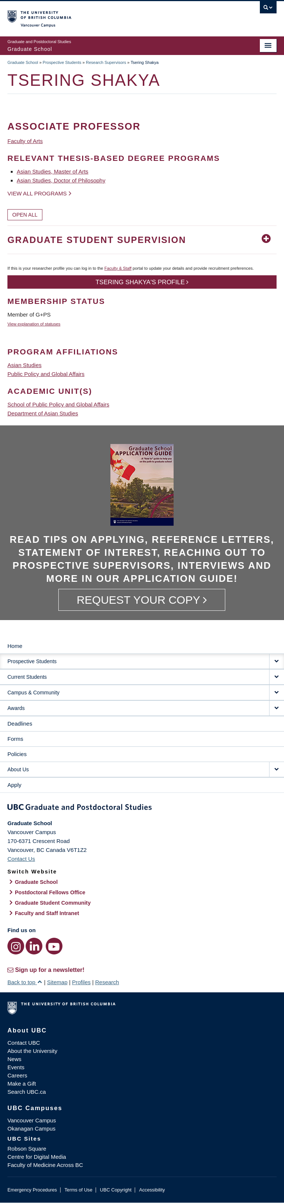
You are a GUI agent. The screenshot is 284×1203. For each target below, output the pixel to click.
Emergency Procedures (32, 1190)
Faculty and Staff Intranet (47, 913)
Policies (17, 754)
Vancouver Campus (31, 1120)
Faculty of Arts (25, 141)
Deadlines (19, 723)
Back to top (24, 982)
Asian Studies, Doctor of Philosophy (61, 180)
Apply (14, 785)
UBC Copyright (116, 1190)
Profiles (81, 982)
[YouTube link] (54, 946)
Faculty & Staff (118, 268)
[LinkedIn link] (34, 946)
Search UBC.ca (26, 1092)
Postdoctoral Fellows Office (50, 892)
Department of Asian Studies (42, 413)
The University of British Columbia (101, 15)
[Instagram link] (15, 946)
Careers (17, 1075)
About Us (18, 769)
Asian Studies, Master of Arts (52, 171)
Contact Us (21, 859)
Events (16, 1067)
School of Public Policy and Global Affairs (58, 404)
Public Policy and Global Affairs (45, 374)
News (14, 1059)
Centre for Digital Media (36, 1157)
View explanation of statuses (33, 324)
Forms (15, 739)
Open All (25, 215)
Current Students (27, 677)
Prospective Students (62, 62)
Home (14, 646)
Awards (16, 708)
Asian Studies (24, 365)
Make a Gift (21, 1083)
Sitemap (57, 982)
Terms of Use (78, 1190)
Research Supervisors (106, 62)
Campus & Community (33, 692)
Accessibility (152, 1190)
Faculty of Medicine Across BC (45, 1165)
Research (107, 982)
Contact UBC (23, 1043)
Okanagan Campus (31, 1128)
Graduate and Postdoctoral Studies (142, 808)
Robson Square (26, 1148)
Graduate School (22, 62)
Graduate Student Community (53, 903)
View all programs (37, 193)
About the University (32, 1051)
